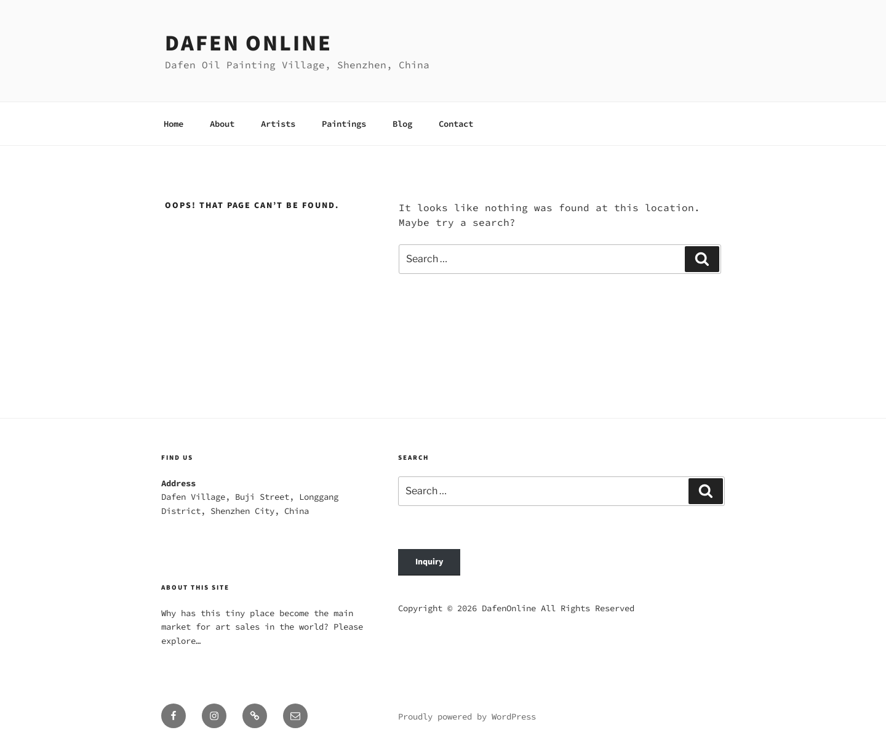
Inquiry (429, 562)
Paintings (344, 123)
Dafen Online (248, 43)
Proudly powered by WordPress (467, 716)
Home (173, 123)
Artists (278, 123)
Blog (402, 123)
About (222, 123)
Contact (456, 123)
